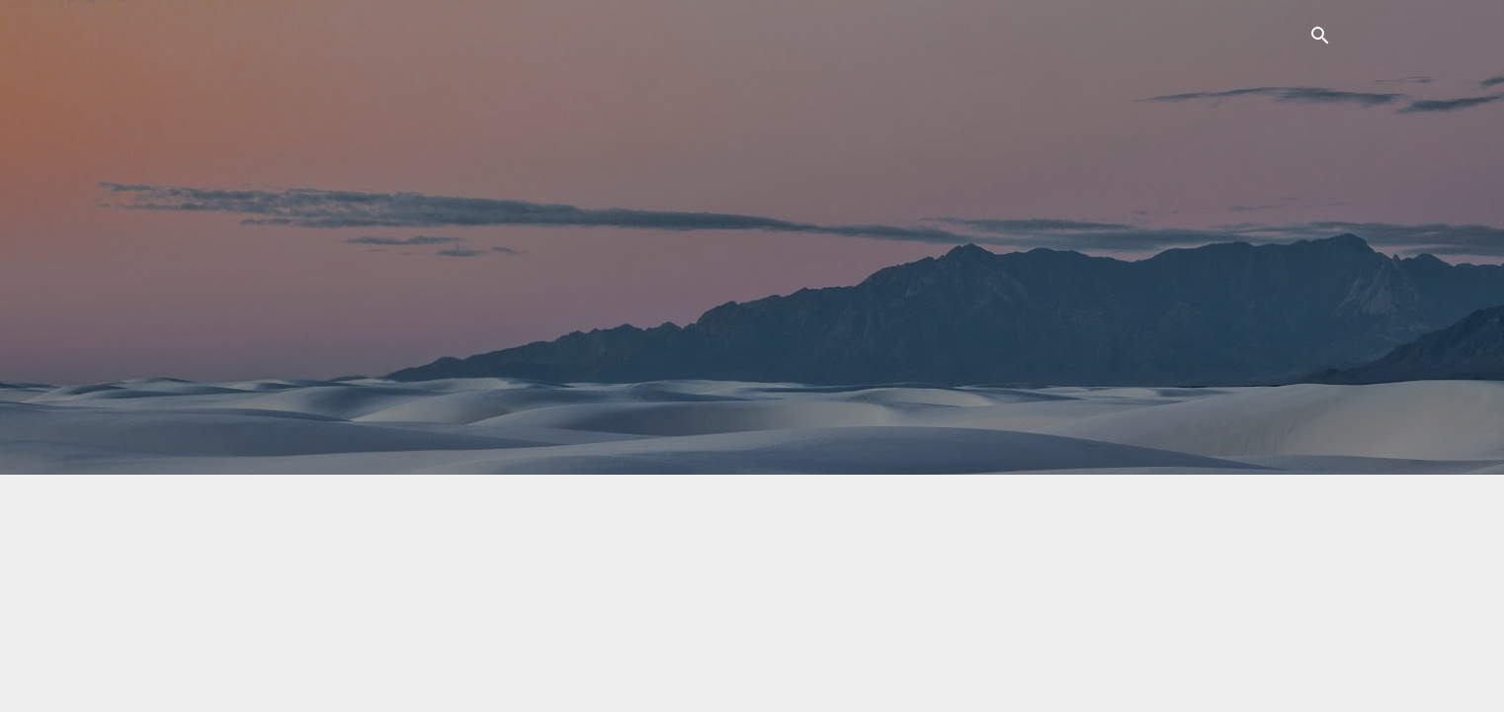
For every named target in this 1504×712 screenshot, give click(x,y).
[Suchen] (1320, 39)
